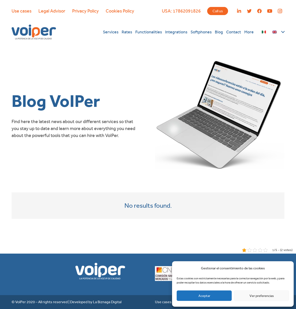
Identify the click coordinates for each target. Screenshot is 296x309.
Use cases (21, 11)
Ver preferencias (262, 296)
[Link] (34, 32)
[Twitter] (249, 11)
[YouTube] (269, 11)
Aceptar (204, 296)
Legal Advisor (51, 11)
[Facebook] (259, 11)
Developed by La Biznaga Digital (95, 302)
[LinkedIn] (239, 11)
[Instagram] (279, 11)
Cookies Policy (120, 11)
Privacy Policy (85, 11)
